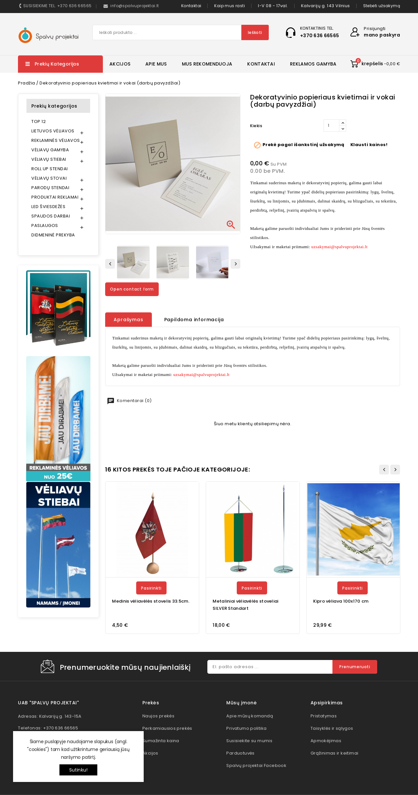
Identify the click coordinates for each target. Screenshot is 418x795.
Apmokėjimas (326, 741)
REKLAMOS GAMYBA (313, 64)
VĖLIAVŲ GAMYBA (50, 150)
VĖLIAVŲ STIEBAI (48, 159)
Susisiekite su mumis (249, 741)
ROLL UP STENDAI (49, 169)
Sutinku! (78, 770)
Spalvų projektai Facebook (256, 765)
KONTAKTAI (261, 64)
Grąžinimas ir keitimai (335, 753)
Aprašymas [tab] (128, 319)
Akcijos (150, 753)
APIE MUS (156, 64)
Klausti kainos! (369, 145)
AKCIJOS (119, 64)
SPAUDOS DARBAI (50, 216)
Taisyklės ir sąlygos (332, 728)
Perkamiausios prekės (167, 728)
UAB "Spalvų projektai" (48, 702)
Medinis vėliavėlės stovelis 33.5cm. (150, 601)
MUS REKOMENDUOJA (207, 64)
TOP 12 (38, 121)
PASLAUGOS (44, 225)
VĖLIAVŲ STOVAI (49, 178)
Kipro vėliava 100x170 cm (340, 601)
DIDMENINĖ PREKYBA (53, 235)
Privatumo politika (246, 728)
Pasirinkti (151, 588)
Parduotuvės (240, 753)
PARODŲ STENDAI (50, 188)
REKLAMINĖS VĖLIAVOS (55, 140)
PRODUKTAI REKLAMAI (54, 197)
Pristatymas (324, 716)
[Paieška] (180, 32)
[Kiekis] (331, 125)
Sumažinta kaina (160, 741)
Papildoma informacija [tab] (194, 319)
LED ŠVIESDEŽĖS (48, 206)
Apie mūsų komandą (249, 716)
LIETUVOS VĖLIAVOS (52, 131)
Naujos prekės (158, 716)
